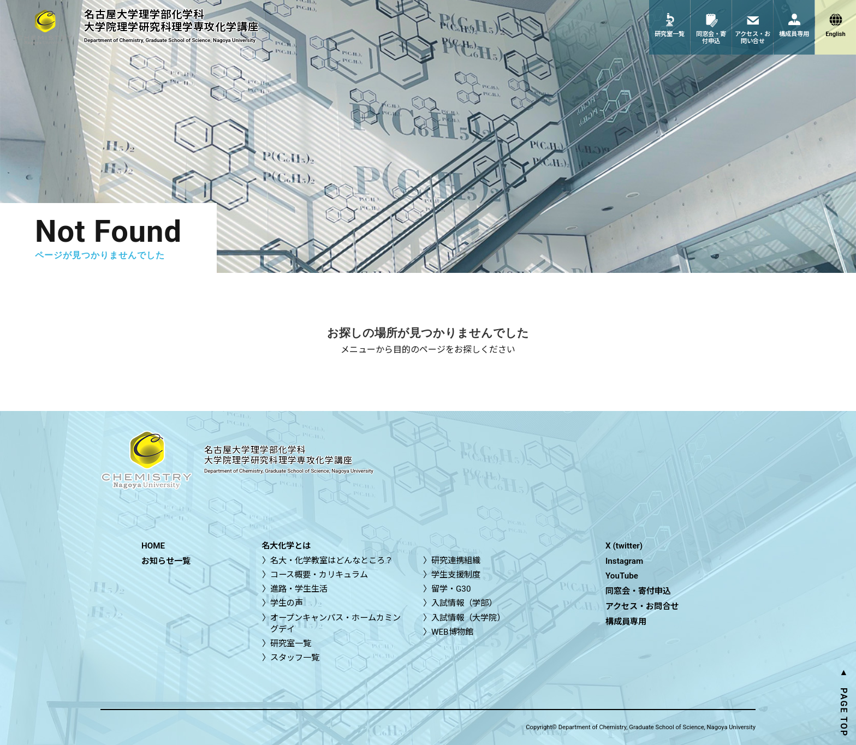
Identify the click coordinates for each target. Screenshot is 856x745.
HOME (153, 546)
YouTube (621, 576)
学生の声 (286, 603)
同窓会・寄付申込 (638, 591)
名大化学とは (286, 546)
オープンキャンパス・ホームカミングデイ (335, 623)
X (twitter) (624, 546)
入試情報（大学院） (468, 618)
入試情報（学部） (464, 603)
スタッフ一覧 (294, 658)
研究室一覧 (290, 643)
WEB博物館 (452, 632)
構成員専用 (625, 622)
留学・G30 (451, 589)
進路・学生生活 (299, 589)
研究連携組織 (455, 560)
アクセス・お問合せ (642, 606)
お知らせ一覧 (166, 561)
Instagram (624, 561)
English (835, 34)
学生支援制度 (455, 575)
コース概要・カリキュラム (319, 575)
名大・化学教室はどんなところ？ (331, 560)
